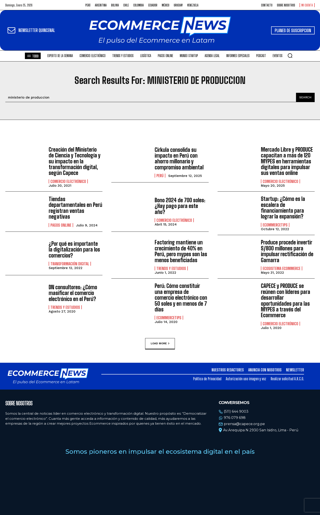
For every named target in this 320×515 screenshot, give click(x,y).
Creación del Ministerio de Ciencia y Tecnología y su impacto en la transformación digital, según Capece (74, 161)
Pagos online (60, 225)
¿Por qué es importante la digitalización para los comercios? (74, 249)
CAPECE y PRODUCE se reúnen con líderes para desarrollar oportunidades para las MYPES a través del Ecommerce (285, 300)
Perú (160, 176)
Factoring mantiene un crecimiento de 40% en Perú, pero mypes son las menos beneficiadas (181, 251)
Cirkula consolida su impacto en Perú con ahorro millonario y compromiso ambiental (179, 158)
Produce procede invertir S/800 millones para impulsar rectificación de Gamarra (287, 251)
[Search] (305, 97)
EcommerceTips (275, 225)
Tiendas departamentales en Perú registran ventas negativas (75, 208)
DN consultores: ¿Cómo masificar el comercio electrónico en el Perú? (73, 293)
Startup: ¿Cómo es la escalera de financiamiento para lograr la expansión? (283, 208)
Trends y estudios (171, 268)
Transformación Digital (69, 264)
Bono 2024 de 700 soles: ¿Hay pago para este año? (180, 206)
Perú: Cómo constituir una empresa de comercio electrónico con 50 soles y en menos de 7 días (181, 298)
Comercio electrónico (68, 181)
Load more (160, 343)
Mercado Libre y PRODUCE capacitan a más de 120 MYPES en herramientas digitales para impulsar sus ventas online (287, 161)
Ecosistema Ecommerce (281, 268)
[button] (290, 55)
